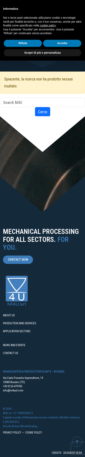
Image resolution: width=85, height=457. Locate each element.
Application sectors (16, 331)
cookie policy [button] (48, 25)
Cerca (42, 111)
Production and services (19, 323)
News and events (14, 345)
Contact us (10, 353)
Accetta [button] (62, 43)
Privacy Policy (12, 432)
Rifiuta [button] (23, 43)
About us (9, 315)
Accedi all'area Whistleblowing (20, 426)
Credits (56, 452)
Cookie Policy (33, 432)
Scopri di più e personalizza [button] (42, 52)
